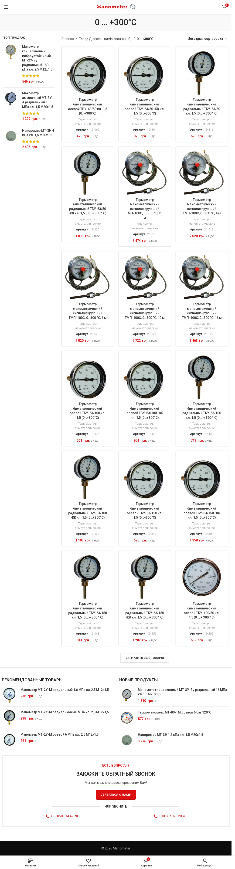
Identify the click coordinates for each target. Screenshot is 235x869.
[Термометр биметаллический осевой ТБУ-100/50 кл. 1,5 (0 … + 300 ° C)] (201, 577)
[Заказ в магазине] (207, 39)
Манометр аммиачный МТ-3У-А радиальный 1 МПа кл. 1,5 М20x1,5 (37, 100)
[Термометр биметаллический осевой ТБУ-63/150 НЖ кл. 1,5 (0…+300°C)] (201, 477)
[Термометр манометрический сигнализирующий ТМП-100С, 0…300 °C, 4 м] (201, 172)
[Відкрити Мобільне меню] (5, 7)
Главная (67, 39)
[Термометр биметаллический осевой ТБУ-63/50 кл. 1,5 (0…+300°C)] (87, 73)
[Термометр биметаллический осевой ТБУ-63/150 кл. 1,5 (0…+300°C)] (144, 477)
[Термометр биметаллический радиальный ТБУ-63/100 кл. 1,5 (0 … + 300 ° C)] (201, 377)
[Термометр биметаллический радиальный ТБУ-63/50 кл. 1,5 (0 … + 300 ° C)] (201, 73)
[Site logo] (116, 7)
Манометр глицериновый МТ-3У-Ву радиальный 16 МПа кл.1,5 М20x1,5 (182, 692)
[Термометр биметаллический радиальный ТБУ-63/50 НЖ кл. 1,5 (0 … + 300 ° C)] (87, 172)
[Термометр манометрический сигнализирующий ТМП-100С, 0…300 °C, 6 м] (87, 277)
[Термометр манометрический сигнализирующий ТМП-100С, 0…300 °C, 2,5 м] (144, 172)
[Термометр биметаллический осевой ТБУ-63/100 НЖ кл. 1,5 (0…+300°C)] (144, 377)
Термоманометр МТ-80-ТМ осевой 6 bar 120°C (174, 712)
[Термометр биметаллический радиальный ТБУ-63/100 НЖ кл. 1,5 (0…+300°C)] (87, 477)
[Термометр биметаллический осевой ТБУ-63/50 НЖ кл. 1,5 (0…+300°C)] (144, 73)
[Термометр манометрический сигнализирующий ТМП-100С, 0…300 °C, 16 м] (201, 277)
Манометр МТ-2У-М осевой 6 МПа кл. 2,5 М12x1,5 (59, 734)
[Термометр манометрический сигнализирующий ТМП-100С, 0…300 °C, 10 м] (144, 277)
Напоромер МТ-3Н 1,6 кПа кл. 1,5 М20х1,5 (170, 735)
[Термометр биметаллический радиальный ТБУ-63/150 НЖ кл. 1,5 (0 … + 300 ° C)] (144, 577)
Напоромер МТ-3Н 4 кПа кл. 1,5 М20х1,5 (38, 133)
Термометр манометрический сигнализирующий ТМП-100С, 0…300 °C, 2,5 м (144, 209)
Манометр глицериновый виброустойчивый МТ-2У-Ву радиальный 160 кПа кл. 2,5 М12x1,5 (37, 58)
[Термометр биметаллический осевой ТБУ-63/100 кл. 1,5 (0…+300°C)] (87, 377)
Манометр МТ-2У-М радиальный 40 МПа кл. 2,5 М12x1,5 (64, 712)
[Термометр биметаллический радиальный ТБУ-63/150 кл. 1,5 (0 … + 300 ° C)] (87, 577)
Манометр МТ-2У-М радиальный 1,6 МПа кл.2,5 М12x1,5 (64, 690)
